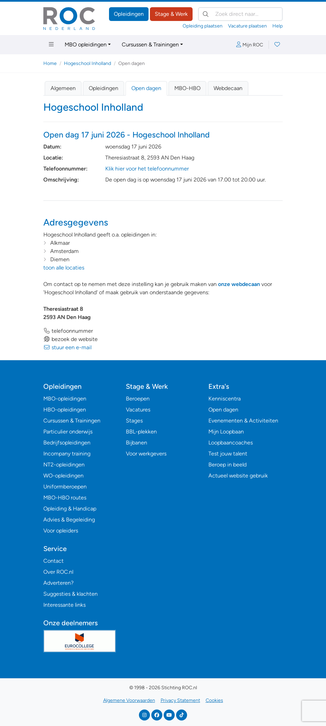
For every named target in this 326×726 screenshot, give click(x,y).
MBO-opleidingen (64, 398)
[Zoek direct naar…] (240, 14)
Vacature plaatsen (247, 26)
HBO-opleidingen (64, 409)
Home (50, 63)
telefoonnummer (68, 331)
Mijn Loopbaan (226, 431)
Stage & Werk (171, 14)
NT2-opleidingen (64, 464)
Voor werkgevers (146, 453)
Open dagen (146, 88)
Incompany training (66, 453)
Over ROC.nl (58, 572)
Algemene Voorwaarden (129, 700)
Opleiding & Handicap (69, 508)
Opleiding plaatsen (202, 26)
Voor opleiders (60, 530)
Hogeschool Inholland (87, 63)
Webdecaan (228, 88)
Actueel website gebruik (238, 475)
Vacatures (138, 409)
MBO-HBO (187, 88)
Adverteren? (58, 583)
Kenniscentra (224, 398)
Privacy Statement (180, 700)
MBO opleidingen (86, 44)
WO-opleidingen (63, 475)
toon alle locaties (63, 267)
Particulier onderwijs (68, 431)
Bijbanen (136, 442)
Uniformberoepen (65, 486)
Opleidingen (129, 14)
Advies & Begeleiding (69, 519)
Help (277, 26)
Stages (134, 420)
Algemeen (63, 88)
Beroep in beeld (227, 464)
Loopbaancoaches (230, 442)
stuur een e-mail (67, 347)
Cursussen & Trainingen (150, 44)
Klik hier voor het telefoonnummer (147, 168)
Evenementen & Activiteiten (243, 420)
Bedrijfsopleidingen (66, 442)
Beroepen (138, 398)
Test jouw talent (227, 453)
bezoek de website (70, 339)
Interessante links (64, 605)
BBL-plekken (141, 431)
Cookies (214, 700)
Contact (53, 561)
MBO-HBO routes (64, 497)
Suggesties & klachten (70, 594)
